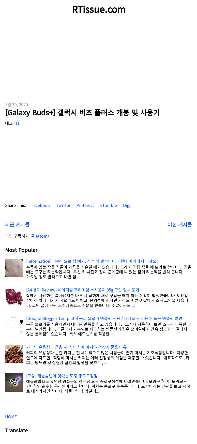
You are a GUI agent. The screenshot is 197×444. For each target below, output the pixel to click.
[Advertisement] (98, 58)
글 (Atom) (40, 236)
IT (18, 123)
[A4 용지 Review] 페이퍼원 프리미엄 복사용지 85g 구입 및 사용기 (82, 290)
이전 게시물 (180, 224)
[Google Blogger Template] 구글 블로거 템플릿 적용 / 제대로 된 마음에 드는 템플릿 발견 (104, 318)
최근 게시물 (17, 224)
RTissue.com (99, 9)
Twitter (62, 205)
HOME (11, 417)
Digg (127, 205)
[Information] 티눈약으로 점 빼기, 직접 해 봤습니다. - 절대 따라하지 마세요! (92, 261)
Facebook (40, 205)
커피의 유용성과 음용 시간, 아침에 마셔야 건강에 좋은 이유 (76, 347)
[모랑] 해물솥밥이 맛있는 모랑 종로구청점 (62, 376)
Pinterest (84, 205)
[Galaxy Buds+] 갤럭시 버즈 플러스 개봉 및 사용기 (82, 112)
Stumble (108, 205)
